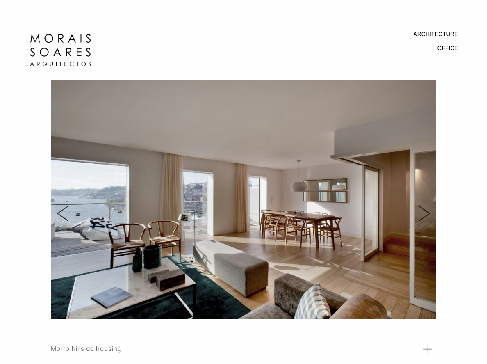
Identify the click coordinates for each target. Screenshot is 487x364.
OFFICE (447, 48)
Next (424, 203)
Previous (59, 203)
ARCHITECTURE (435, 34)
